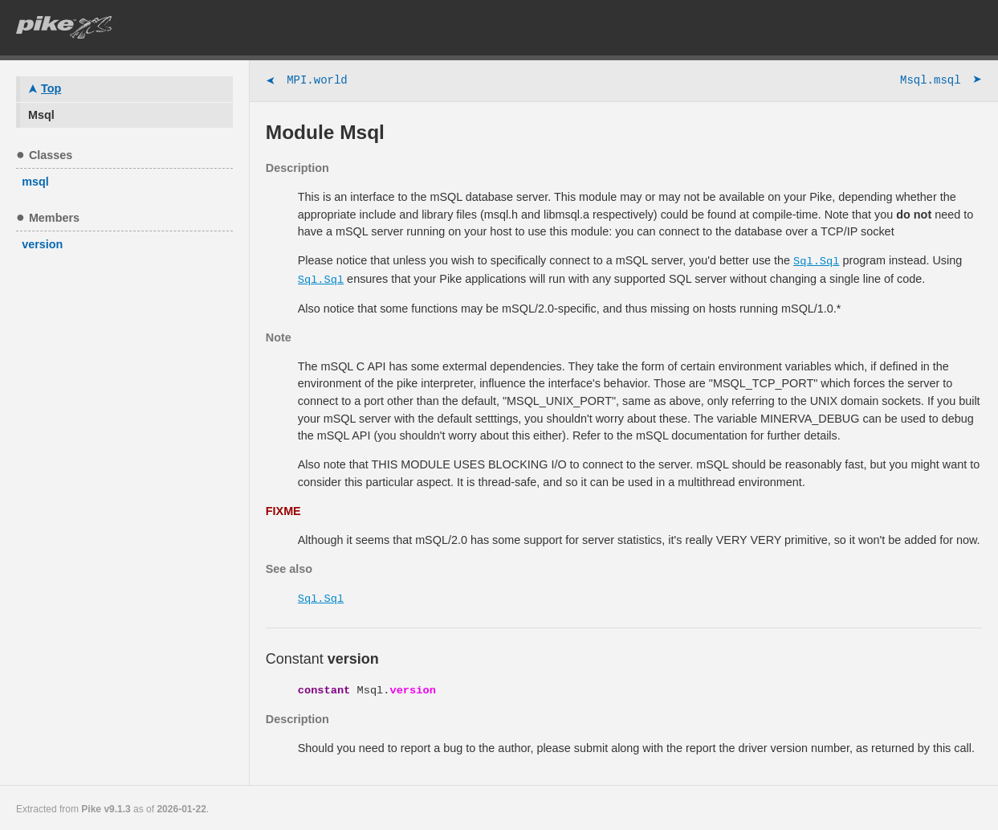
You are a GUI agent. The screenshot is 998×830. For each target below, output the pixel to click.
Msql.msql (941, 81)
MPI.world (307, 81)
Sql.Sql (816, 260)
